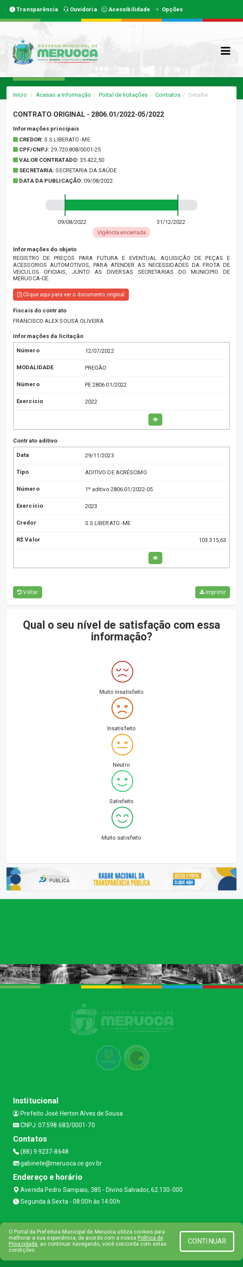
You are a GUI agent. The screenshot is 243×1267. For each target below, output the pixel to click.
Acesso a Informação (63, 95)
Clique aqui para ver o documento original (71, 295)
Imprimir (213, 592)
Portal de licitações (123, 95)
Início (20, 95)
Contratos (168, 95)
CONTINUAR (207, 1241)
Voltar (27, 592)
